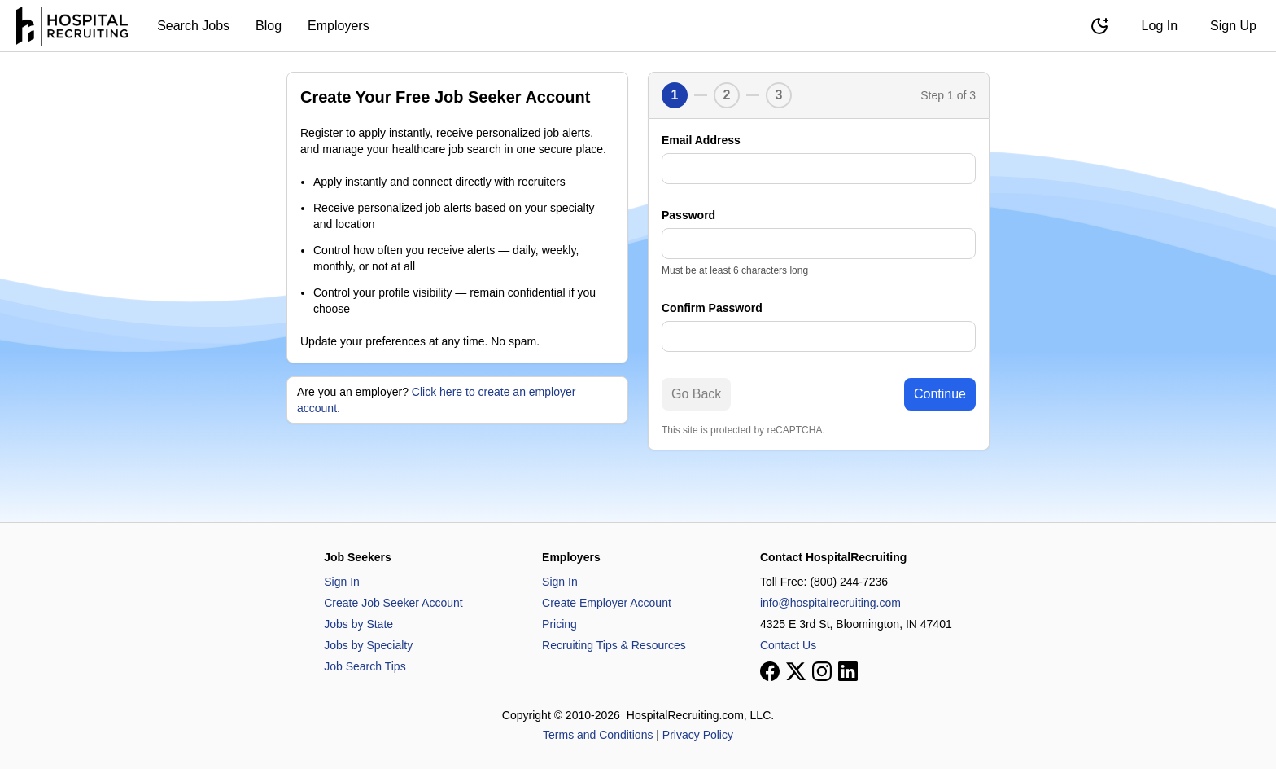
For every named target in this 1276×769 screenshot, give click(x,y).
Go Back (696, 394)
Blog (269, 26)
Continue (940, 394)
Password (688, 215)
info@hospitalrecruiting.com (830, 602)
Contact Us (788, 645)
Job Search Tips (364, 666)
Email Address (701, 140)
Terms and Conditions (598, 734)
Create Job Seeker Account (393, 602)
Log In (1160, 26)
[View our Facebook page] (770, 671)
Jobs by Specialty (368, 645)
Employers (338, 26)
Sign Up (1233, 26)
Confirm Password (712, 307)
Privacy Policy (697, 734)
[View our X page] (796, 671)
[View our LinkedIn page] (848, 671)
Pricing (559, 624)
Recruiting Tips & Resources (614, 645)
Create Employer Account (606, 602)
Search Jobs (193, 26)
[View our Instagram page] (822, 671)
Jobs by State (358, 624)
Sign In (342, 581)
